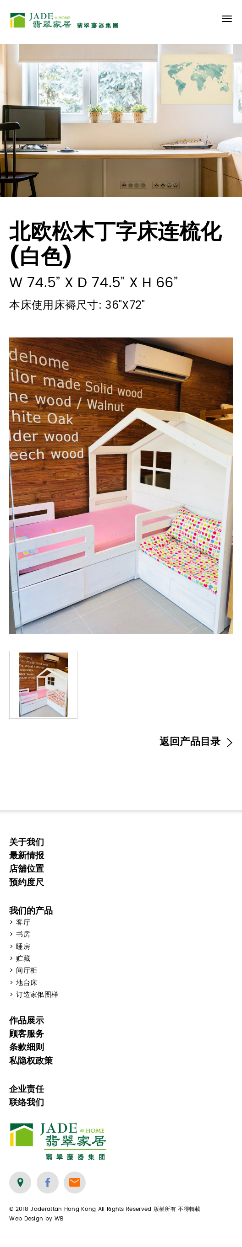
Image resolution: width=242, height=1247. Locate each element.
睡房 (23, 946)
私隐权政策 (31, 1060)
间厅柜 (26, 970)
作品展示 (26, 1020)
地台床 (26, 982)
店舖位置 (26, 868)
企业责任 (26, 1089)
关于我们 (26, 842)
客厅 (23, 922)
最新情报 (26, 855)
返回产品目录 (196, 741)
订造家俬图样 (37, 994)
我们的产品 (31, 910)
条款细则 (26, 1047)
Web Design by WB (36, 1218)
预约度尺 (26, 882)
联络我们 (26, 1102)
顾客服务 (26, 1034)
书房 (23, 934)
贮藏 (23, 958)
